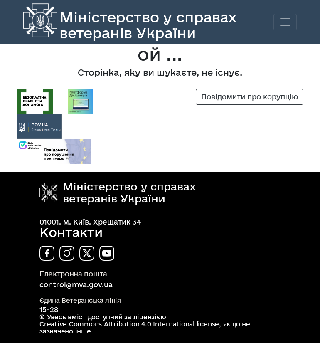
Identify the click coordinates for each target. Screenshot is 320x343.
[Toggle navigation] (285, 22)
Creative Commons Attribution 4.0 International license (129, 324)
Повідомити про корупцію (249, 97)
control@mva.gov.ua (76, 285)
